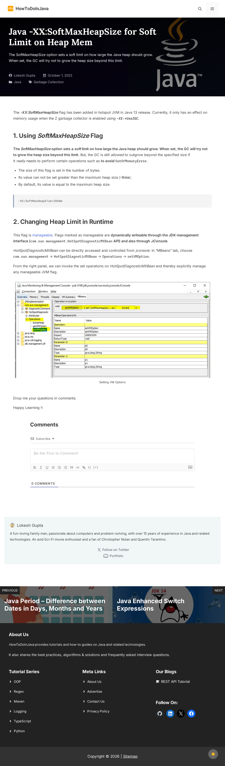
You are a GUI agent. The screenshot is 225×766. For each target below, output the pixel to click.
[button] (200, 8)
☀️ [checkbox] (213, 754)
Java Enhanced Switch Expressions (150, 604)
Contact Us (96, 701)
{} (89, 467)
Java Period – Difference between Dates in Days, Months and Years (54, 604)
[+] (95, 467)
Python (19, 731)
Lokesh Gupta (24, 75)
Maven (19, 701)
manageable (42, 235)
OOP (17, 682)
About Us (94, 682)
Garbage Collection (49, 82)
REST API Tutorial (175, 681)
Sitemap (130, 756)
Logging (20, 711)
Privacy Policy (98, 711)
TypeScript (22, 721)
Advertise (94, 691)
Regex (19, 691)
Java (17, 82)
